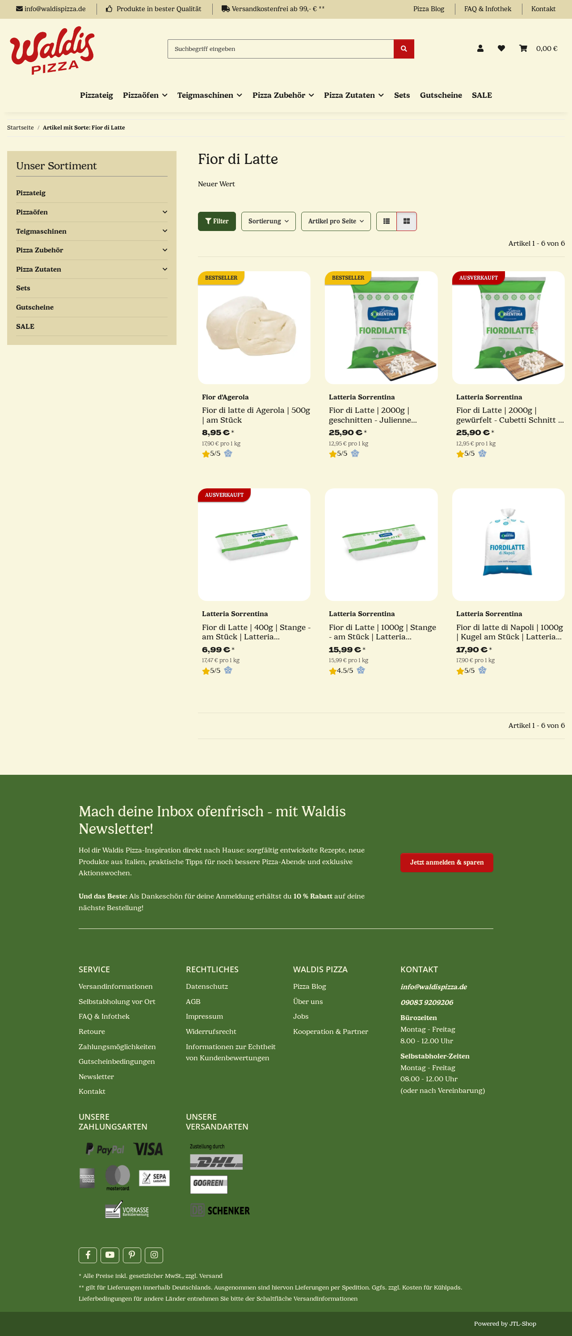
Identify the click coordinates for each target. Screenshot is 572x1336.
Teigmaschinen (41, 231)
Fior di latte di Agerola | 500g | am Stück (256, 415)
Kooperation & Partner (330, 1032)
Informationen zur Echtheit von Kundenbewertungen (231, 1053)
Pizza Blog (429, 9)
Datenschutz (207, 987)
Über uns (308, 1002)
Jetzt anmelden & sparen (447, 862)
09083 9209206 (426, 1002)
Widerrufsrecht (211, 1032)
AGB (193, 1002)
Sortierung (264, 221)
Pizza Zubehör (39, 250)
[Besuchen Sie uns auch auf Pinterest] (132, 1255)
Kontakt (543, 9)
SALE (25, 326)
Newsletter (96, 1077)
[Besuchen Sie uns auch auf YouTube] (110, 1255)
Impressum (204, 1017)
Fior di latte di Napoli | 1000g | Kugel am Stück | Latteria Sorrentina (509, 632)
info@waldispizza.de (52, 9)
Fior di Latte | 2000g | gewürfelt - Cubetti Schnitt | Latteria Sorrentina (508, 415)
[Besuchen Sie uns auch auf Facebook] (88, 1255)
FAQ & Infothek (488, 9)
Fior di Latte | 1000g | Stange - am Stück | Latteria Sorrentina (382, 632)
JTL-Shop (522, 1324)
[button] (480, 49)
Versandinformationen (116, 987)
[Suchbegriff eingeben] (281, 49)
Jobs (301, 1017)
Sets (23, 288)
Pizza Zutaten (38, 269)
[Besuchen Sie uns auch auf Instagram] (154, 1255)
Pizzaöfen (32, 212)
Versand (211, 1276)
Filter (217, 221)
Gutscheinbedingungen (117, 1062)
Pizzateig (31, 193)
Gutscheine (35, 307)
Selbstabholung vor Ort (117, 1002)
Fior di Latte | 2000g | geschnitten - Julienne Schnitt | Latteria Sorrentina (382, 415)
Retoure (92, 1032)
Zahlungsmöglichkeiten (117, 1047)
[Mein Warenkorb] (538, 49)
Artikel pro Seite (332, 221)
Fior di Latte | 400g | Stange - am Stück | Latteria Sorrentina (256, 632)
